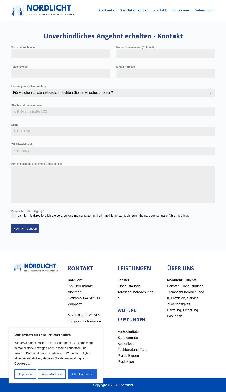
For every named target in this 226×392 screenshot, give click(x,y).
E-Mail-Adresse (125, 66)
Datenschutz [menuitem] (204, 10)
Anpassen (25, 374)
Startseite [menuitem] (106, 10)
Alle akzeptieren (82, 374)
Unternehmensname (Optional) (135, 47)
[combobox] (113, 93)
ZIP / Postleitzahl (21, 144)
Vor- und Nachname (23, 47)
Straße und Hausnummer (26, 105)
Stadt (14, 124)
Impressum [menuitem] (180, 10)
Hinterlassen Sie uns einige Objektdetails (36, 163)
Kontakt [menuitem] (160, 10)
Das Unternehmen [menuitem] (134, 10)
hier (185, 215)
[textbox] (109, 93)
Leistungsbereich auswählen (29, 86)
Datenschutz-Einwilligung (27, 211)
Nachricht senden (25, 228)
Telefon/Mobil (19, 66)
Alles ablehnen (52, 374)
